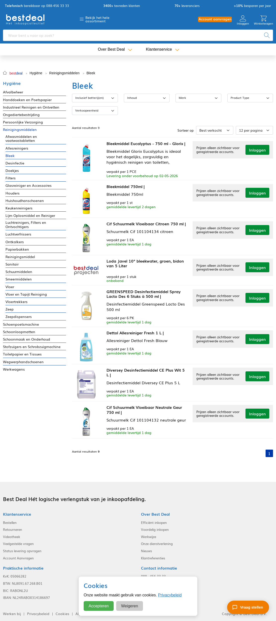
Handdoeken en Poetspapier (27, 100)
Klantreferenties (153, 557)
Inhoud (132, 97)
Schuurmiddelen (18, 272)
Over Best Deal (111, 49)
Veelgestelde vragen (18, 543)
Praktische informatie (23, 567)
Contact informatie (159, 567)
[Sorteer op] (214, 130)
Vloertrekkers (16, 302)
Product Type (240, 97)
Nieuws (146, 550)
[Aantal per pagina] (254, 130)
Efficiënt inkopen (154, 522)
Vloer (9, 287)
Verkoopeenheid (86, 110)
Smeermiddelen (18, 279)
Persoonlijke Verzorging (23, 122)
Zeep (9, 309)
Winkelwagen (263, 20)
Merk (182, 97)
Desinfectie (14, 163)
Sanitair (12, 264)
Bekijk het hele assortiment (97, 19)
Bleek (91, 73)
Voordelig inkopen (155, 529)
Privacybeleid (170, 595)
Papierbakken (17, 249)
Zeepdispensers (18, 316)
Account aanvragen (215, 19)
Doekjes (12, 170)
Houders (12, 193)
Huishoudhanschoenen (24, 200)
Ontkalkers (14, 242)
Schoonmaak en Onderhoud (26, 339)
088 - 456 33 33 (153, 576)
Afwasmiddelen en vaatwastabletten (21, 138)
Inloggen (243, 20)
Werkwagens (14, 369)
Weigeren (129, 606)
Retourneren (12, 529)
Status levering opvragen (22, 550)
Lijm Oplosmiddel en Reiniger (30, 215)
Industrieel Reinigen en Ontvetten (31, 107)
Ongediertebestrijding (21, 115)
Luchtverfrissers (18, 234)
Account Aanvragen (18, 557)
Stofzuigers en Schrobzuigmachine (32, 347)
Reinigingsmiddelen (64, 73)
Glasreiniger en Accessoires (28, 185)
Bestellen (10, 522)
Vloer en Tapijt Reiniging (26, 294)
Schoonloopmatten (19, 332)
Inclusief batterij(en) (89, 97)
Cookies (62, 613)
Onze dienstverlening (157, 543)
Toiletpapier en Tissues (22, 354)
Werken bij (12, 613)
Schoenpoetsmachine (21, 324)
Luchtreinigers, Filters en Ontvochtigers (25, 224)
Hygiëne (36, 73)
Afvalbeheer (13, 92)
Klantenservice (159, 49)
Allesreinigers (16, 148)
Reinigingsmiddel (20, 257)
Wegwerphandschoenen (23, 362)
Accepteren (99, 606)
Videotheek (11, 536)
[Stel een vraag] (248, 607)
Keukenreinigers (19, 208)
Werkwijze (148, 536)
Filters (10, 178)
